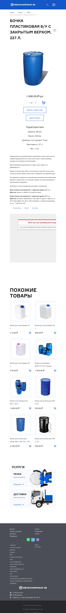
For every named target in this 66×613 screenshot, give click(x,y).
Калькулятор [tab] (17, 208)
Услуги (37, 529)
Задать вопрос (34, 118)
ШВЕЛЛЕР (12, 550)
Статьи (37, 534)
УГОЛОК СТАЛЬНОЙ (15, 547)
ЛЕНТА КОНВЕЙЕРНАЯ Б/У (17, 569)
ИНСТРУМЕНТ (13, 571)
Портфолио (13, 536)
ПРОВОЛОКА (13, 566)
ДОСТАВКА (38, 547)
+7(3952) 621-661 (17, 592)
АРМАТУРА (13, 545)
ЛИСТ (11, 559)
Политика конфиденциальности (33, 609)
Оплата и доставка (16, 531)
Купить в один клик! (35, 110)
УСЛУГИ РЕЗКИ (14, 576)
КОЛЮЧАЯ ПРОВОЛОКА (16, 557)
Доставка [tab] (35, 208)
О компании (38, 531)
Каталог (12, 529)
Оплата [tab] (26, 208)
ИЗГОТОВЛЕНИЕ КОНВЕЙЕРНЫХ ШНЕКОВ (21, 578)
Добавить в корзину (30, 333)
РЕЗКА (36, 545)
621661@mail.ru (17, 595)
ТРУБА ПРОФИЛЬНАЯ (15, 562)
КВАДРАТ (12, 552)
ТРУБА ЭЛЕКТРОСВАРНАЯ (17, 564)
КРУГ (11, 554)
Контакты (13, 534)
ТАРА (11, 574)
